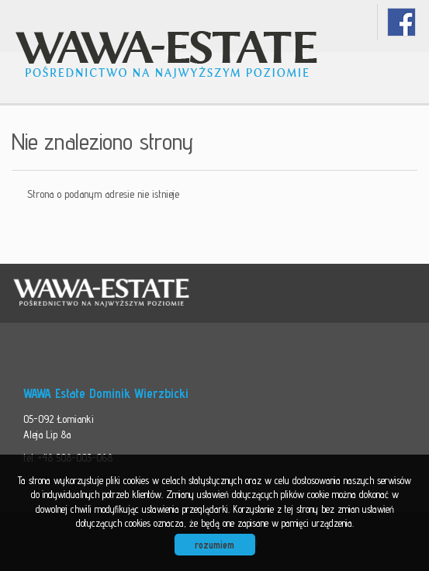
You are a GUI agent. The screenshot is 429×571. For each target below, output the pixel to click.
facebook (401, 22)
